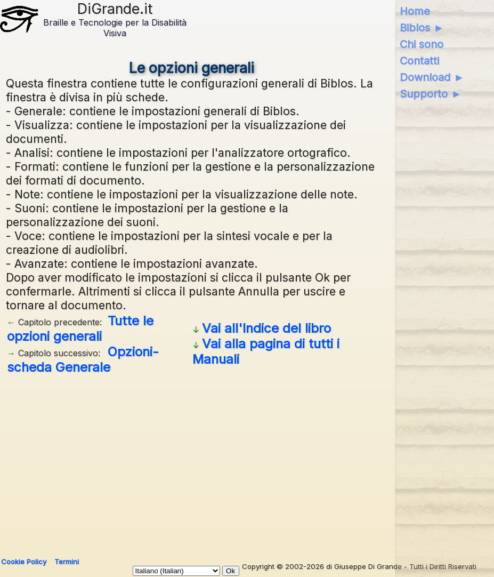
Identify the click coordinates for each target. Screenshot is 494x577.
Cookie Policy (23, 561)
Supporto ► (430, 93)
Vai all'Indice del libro (266, 328)
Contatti (419, 60)
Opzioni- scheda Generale (83, 359)
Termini (66, 561)
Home (415, 11)
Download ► (432, 77)
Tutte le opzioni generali (80, 328)
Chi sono (421, 44)
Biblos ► (422, 27)
